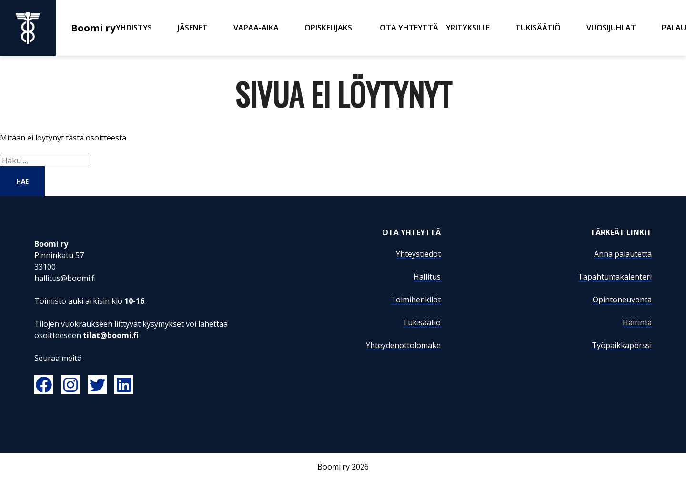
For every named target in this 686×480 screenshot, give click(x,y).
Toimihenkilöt (416, 299)
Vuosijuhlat (611, 27)
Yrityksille (468, 27)
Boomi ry (58, 28)
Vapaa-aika (256, 27)
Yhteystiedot (418, 254)
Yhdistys (134, 27)
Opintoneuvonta (622, 299)
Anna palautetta (623, 254)
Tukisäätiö (538, 27)
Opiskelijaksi (329, 27)
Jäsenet (193, 27)
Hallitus (427, 276)
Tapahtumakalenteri (615, 276)
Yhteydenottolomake (403, 345)
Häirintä (637, 322)
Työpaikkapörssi (622, 345)
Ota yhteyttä (409, 27)
